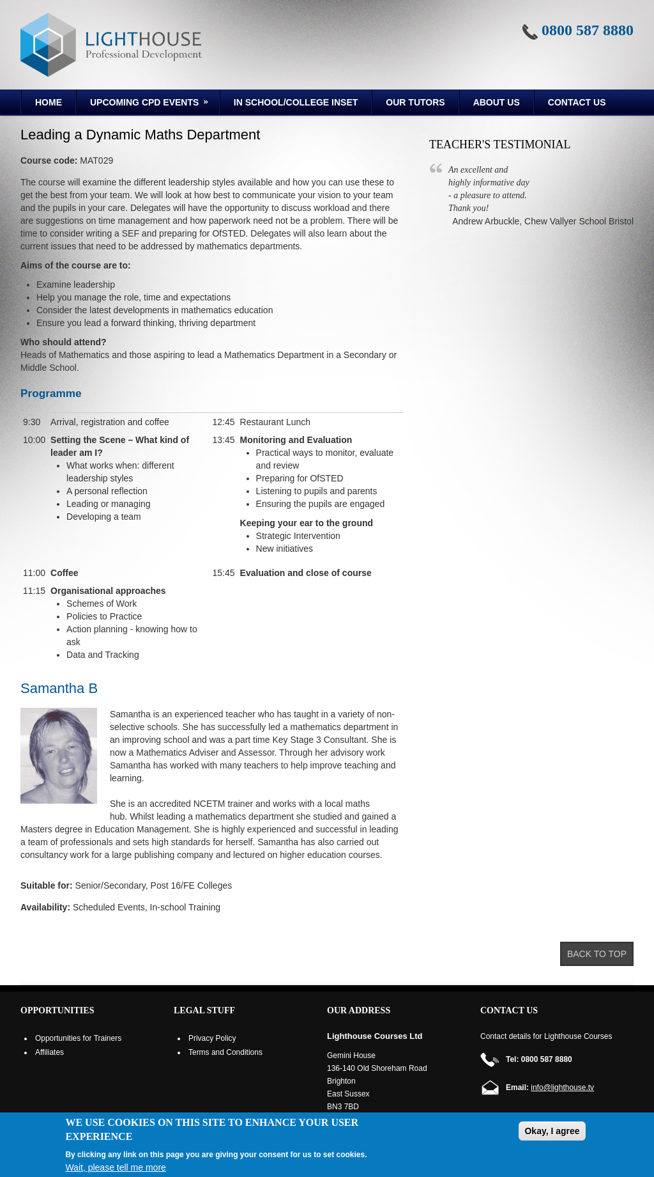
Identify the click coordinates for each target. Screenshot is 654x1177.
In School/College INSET (296, 102)
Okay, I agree (551, 1131)
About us (496, 102)
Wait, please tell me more (115, 1167)
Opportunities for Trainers (78, 1038)
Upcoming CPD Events (143, 104)
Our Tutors (415, 102)
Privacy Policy (212, 1038)
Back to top (597, 954)
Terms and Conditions (225, 1052)
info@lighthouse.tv (562, 1087)
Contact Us (577, 102)
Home (48, 102)
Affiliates (49, 1052)
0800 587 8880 (588, 30)
